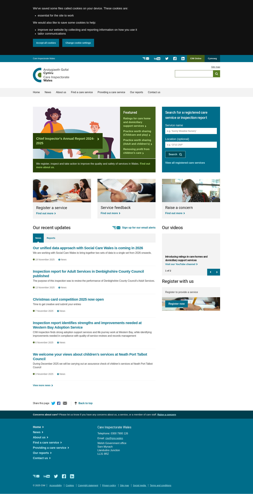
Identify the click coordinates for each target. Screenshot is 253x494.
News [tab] (38, 238)
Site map (215, 67)
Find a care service (82, 92)
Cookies (70, 485)
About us (61, 92)
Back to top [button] (85, 403)
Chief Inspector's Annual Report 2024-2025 (65, 141)
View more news (42, 385)
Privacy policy (109, 485)
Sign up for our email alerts (139, 227)
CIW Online (195, 59)
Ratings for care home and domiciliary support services (137, 122)
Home (36, 92)
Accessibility (55, 485)
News (48, 92)
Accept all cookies (46, 43)
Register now (176, 303)
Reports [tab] (51, 238)
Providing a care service (111, 92)
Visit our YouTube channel (180, 264)
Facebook (59, 404)
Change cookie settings (78, 43)
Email (65, 404)
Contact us (154, 92)
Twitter (53, 404)
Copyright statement (88, 485)
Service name (174, 125)
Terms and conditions (160, 485)
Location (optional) (177, 139)
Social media (140, 485)
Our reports (136, 92)
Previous (210, 272)
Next (217, 272)
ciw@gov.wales (114, 438)
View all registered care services (185, 162)
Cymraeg (212, 58)
